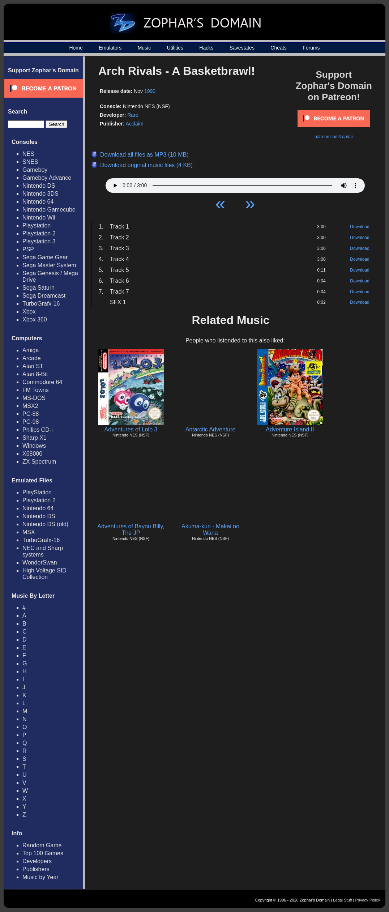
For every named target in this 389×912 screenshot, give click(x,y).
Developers (37, 861)
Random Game (42, 845)
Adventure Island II (290, 429)
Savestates (242, 48)
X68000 (32, 454)
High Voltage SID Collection (44, 573)
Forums (311, 48)
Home (75, 48)
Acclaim (135, 124)
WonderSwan (39, 562)
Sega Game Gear (45, 257)
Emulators (110, 48)
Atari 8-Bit (35, 374)
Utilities (175, 48)
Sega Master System (49, 265)
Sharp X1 (34, 438)
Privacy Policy (367, 900)
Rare (132, 115)
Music (144, 48)
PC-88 (30, 414)
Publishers (36, 869)
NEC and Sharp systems (42, 551)
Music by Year (40, 877)
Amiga (30, 350)
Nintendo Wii (38, 217)
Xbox (28, 311)
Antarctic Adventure (210, 429)
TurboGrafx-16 (41, 304)
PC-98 (30, 422)
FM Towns (35, 390)
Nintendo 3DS (40, 194)
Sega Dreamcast (43, 296)
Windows (34, 446)
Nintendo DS (38, 186)
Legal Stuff (342, 900)
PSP (28, 249)
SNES (30, 162)
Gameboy (34, 170)
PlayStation (37, 492)
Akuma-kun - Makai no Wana (210, 529)
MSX (28, 532)
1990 (149, 91)
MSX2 (30, 406)
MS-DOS (34, 398)
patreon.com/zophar (334, 136)
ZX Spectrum (39, 462)
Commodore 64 (42, 382)
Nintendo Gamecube (49, 209)
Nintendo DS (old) (45, 524)
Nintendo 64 (38, 202)
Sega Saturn (38, 288)
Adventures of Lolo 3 (131, 429)
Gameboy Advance (46, 178)
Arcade (31, 358)
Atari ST (32, 366)
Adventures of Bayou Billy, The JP (130, 529)
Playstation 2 (39, 233)
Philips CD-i (37, 430)
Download (359, 226)
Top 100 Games (42, 853)
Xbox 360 (34, 319)
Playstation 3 (39, 241)
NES (28, 154)
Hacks (206, 48)
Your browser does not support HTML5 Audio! (235, 184)
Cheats (278, 48)
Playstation (36, 225)
